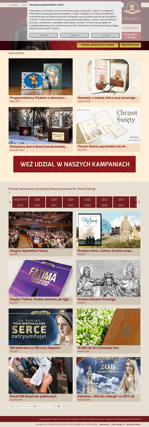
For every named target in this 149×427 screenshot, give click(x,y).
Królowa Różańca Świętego (97, 299)
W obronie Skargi (88, 419)
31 (58, 406)
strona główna (45, 419)
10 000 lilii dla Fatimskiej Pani (98, 348)
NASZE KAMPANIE (16, 53)
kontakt (137, 419)
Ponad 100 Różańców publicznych (33, 396)
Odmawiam (43, 35)
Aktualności (104, 424)
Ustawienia (74, 35)
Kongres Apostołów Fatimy (29, 251)
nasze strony (65, 419)
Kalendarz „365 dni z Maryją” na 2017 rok (106, 396)
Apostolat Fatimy (133, 424)
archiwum (100, 419)
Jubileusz (76, 419)
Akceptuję (105, 35)
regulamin (110, 419)
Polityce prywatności (104, 13)
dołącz (55, 419)
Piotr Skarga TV (118, 424)
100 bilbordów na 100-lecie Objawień (35, 348)
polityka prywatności (124, 419)
